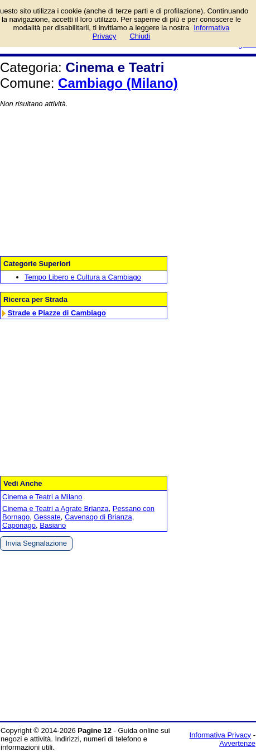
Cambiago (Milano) (118, 83)
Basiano (53, 525)
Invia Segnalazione (36, 543)
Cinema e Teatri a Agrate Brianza (55, 508)
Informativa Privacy (221, 735)
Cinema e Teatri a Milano (42, 497)
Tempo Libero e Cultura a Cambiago (83, 277)
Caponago (19, 525)
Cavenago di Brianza (98, 517)
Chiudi (139, 36)
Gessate (46, 517)
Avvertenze (237, 743)
